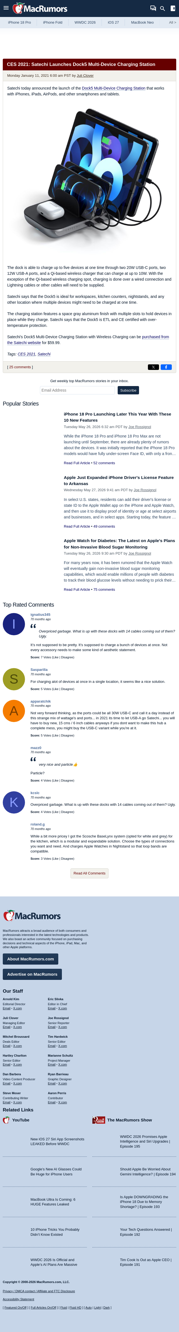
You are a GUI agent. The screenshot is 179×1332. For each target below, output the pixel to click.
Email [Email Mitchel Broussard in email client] (7, 1044)
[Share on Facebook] (166, 367)
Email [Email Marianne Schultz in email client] (52, 1063)
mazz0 (36, 748)
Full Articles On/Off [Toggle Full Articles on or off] (43, 1307)
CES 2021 (27, 354)
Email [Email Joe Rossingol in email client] (52, 1025)
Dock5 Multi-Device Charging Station (113, 88)
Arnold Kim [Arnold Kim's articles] (11, 997)
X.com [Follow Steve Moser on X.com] (17, 1101)
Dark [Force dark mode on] (106, 1307)
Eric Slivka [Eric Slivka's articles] (56, 997)
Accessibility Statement (18, 1299)
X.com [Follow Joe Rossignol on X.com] (62, 1025)
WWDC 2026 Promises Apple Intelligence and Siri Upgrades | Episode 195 (145, 1140)
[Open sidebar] (173, 9)
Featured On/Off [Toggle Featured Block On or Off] (15, 1307)
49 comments (104, 526)
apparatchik (41, 701)
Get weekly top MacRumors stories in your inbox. (89, 381)
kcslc (35, 793)
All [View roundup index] (172, 22)
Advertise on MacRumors (32, 972)
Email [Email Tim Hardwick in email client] (52, 1044)
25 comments (20, 367)
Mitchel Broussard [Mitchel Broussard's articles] (16, 1035)
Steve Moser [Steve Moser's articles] (12, 1091)
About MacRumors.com (30, 957)
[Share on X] (153, 367)
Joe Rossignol (139, 427)
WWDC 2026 (85, 22)
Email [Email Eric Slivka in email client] (52, 1007)
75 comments (104, 589)
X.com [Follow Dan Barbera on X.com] (17, 1082)
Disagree (67, 657)
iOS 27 (113, 22)
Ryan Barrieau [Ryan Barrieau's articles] (58, 1073)
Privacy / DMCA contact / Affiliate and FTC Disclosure (39, 1291)
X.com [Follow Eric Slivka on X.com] (62, 1007)
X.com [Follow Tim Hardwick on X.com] (62, 1044)
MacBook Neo (142, 22)
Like (56, 657)
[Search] (164, 8)
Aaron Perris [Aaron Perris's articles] (57, 1091)
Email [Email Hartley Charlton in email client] (7, 1063)
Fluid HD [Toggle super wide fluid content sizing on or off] (75, 1307)
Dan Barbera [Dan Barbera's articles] (12, 1073)
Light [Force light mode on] (97, 1307)
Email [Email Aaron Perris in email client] (52, 1101)
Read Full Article (77, 463)
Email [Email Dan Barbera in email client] (7, 1082)
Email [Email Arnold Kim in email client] (7, 1007)
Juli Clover (85, 75)
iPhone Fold (52, 22)
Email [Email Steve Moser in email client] (7, 1101)
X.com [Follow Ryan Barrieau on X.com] (62, 1082)
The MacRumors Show (129, 1118)
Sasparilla (39, 670)
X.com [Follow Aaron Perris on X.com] (62, 1101)
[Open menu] (6, 8)
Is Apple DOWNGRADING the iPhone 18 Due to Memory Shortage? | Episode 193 (144, 1200)
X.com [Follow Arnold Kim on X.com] (17, 1007)
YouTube (20, 1118)
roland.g (38, 824)
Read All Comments (89, 873)
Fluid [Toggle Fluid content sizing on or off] (63, 1307)
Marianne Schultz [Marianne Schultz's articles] (60, 1054)
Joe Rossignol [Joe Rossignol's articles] (58, 1016)
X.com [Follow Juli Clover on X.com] (17, 1025)
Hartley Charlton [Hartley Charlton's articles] (15, 1054)
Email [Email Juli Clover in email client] (7, 1025)
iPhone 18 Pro (19, 22)
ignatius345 (41, 614)
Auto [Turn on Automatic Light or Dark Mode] (88, 1307)
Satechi (44, 354)
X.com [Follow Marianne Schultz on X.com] (62, 1063)
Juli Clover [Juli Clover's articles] (10, 1016)
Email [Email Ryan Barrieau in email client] (52, 1082)
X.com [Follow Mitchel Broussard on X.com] (17, 1044)
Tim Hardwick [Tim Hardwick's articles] (58, 1035)
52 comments (104, 463)
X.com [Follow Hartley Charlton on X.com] (17, 1063)
